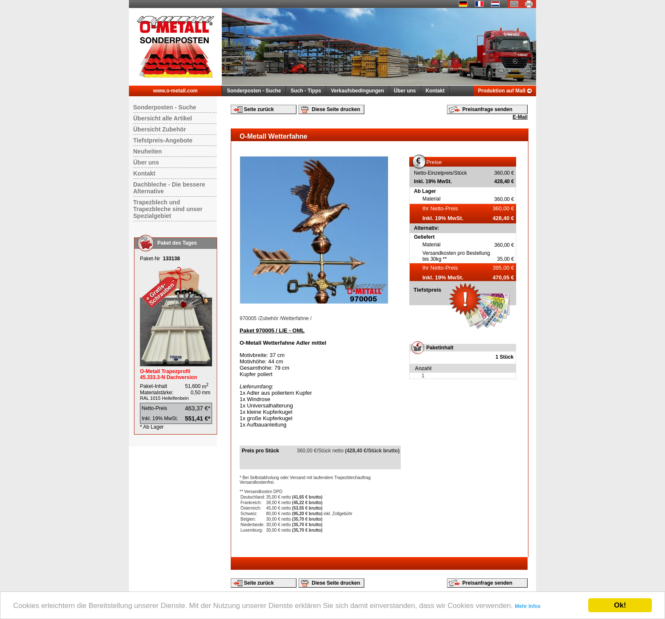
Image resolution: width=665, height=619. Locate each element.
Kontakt (435, 91)
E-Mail (520, 117)
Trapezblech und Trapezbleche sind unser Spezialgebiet (167, 209)
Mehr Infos (528, 606)
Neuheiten (147, 151)
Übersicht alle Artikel (162, 118)
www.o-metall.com (175, 91)
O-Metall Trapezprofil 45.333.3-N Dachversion (168, 374)
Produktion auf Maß (501, 91)
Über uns (405, 91)
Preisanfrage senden (487, 109)
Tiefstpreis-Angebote (163, 140)
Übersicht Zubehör (159, 129)
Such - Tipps (306, 91)
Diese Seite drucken (336, 109)
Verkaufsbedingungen (357, 91)
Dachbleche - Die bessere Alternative (169, 188)
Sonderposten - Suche (254, 91)
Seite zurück (259, 109)
